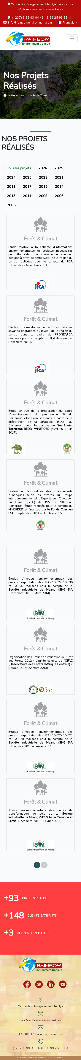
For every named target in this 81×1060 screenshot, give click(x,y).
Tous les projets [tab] (19, 168)
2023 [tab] (27, 177)
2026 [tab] (42, 168)
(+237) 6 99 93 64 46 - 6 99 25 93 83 (38, 17)
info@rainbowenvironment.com (27, 22)
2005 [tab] (11, 205)
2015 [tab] (43, 186)
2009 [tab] (43, 196)
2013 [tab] (11, 196)
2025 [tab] (58, 168)
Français (66, 22)
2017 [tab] (27, 186)
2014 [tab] (59, 186)
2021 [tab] (59, 177)
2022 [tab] (43, 177)
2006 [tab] (59, 196)
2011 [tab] (27, 196)
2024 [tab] (11, 177)
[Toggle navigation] (72, 38)
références (13, 95)
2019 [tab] (11, 186)
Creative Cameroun (54, 1058)
